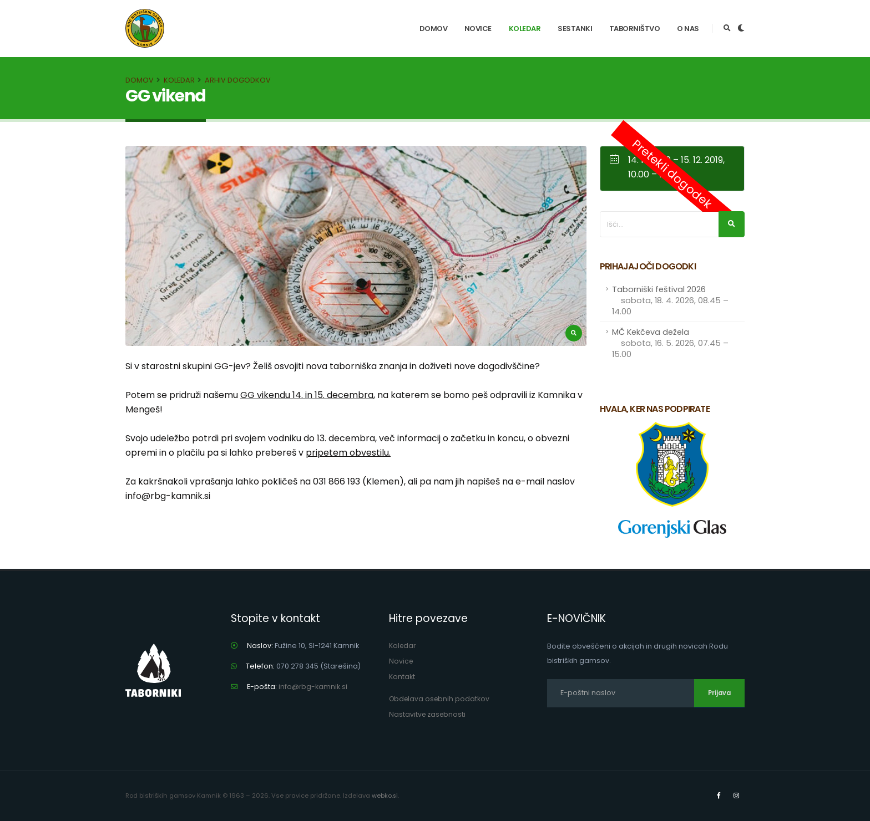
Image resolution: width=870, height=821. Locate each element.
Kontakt (402, 676)
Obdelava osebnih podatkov (441, 698)
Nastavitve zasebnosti (428, 714)
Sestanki (575, 28)
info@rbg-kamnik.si (313, 686)
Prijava (719, 693)
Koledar (525, 28)
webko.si (385, 795)
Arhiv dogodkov (238, 80)
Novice (478, 28)
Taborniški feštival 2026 (670, 300)
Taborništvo (634, 28)
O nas (688, 28)
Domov (433, 28)
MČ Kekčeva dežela (670, 343)
